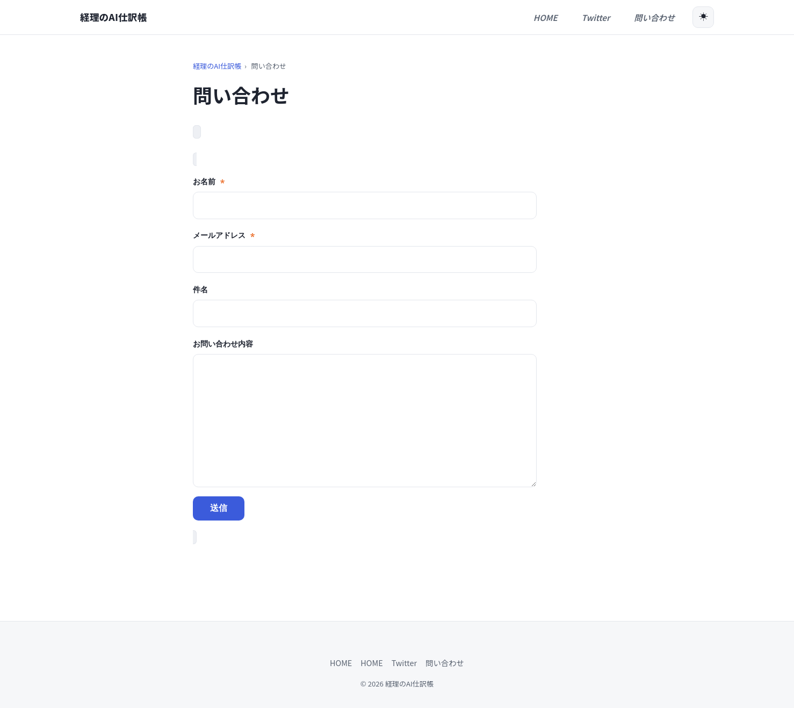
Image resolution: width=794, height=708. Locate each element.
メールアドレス (224, 235)
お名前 (209, 181)
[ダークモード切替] (703, 17)
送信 (218, 507)
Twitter (404, 662)
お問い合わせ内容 (223, 343)
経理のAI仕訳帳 (113, 17)
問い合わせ (444, 662)
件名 (200, 289)
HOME (341, 662)
